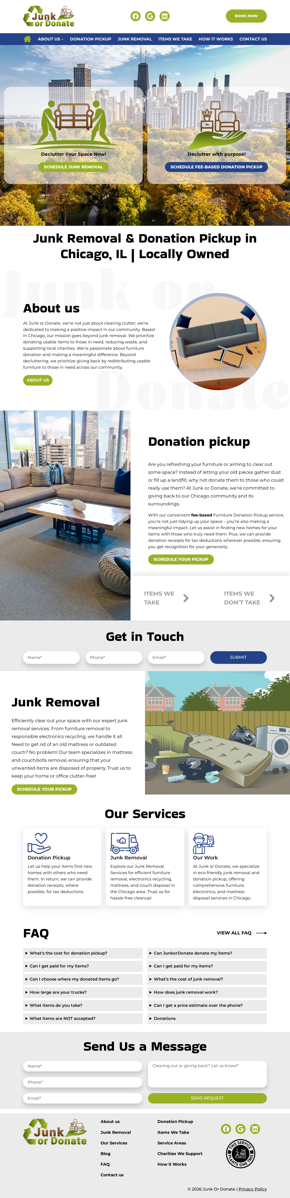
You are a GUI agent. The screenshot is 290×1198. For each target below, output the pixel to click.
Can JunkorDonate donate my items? (193, 953)
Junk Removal (128, 858)
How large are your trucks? (58, 992)
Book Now (246, 16)
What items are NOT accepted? (62, 1018)
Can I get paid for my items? (59, 966)
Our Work (205, 858)
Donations (165, 1018)
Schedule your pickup (181, 559)
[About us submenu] (62, 39)
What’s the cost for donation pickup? (68, 953)
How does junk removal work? (186, 992)
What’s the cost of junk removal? (188, 979)
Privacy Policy (253, 1189)
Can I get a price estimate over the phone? (198, 1005)
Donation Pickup (49, 858)
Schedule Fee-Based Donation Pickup (216, 167)
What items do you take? (56, 1005)
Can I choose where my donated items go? (74, 979)
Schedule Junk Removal (73, 167)
